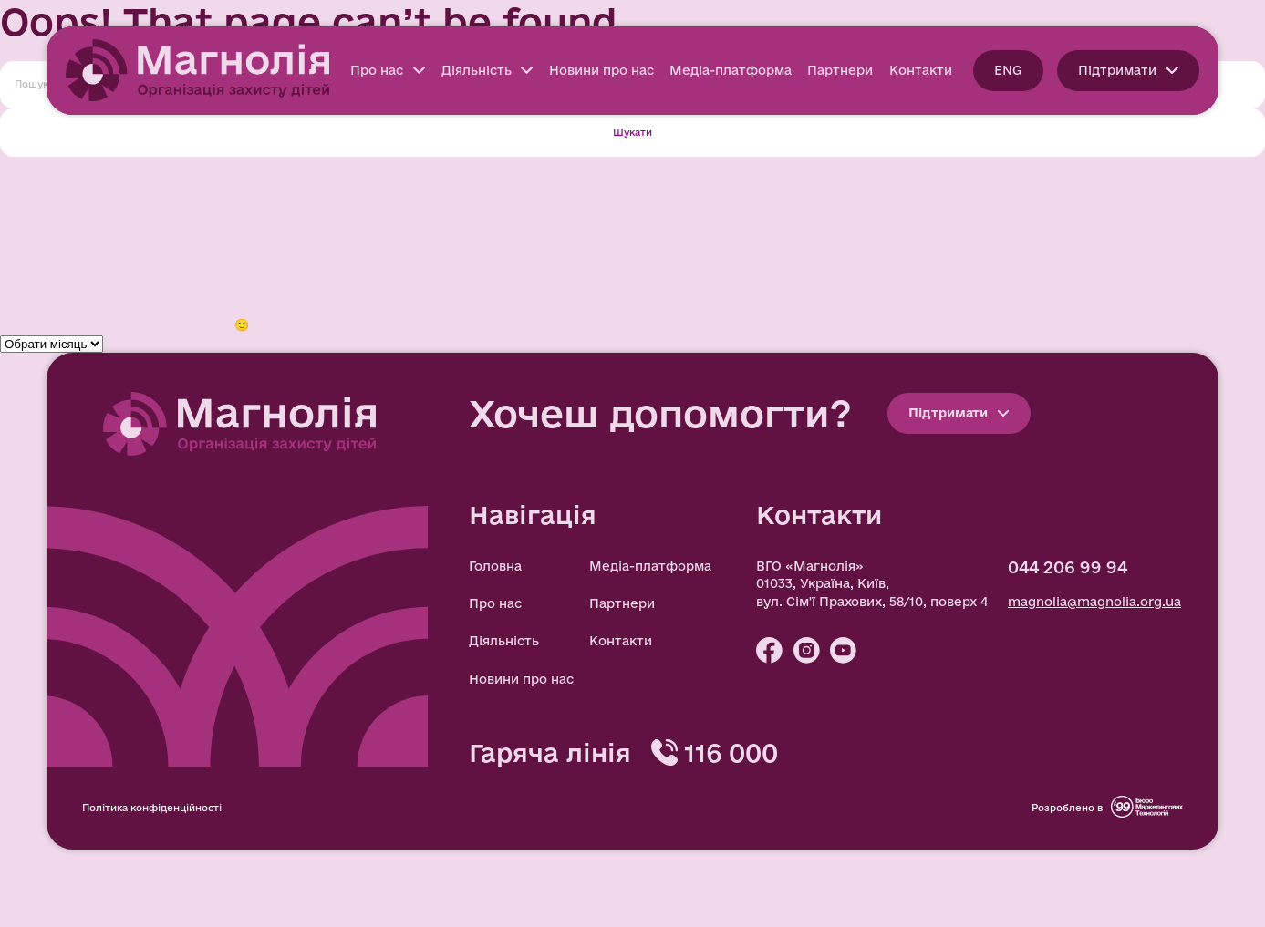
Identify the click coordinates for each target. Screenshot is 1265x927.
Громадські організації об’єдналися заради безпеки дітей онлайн (215, 236)
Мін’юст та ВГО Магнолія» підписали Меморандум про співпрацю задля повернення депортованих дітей (351, 200)
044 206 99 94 (1067, 567)
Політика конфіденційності (152, 807)
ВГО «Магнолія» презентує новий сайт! (131, 182)
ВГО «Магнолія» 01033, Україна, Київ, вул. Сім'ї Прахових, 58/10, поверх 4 (872, 584)
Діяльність (487, 70)
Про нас (387, 70)
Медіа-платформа (730, 70)
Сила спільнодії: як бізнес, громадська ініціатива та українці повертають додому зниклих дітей (317, 218)
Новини (25, 289)
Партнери (840, 70)
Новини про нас (601, 70)
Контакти (920, 70)
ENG (1008, 70)
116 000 (731, 752)
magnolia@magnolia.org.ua (1094, 601)
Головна (495, 566)
